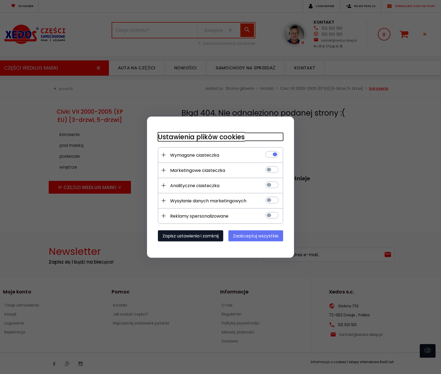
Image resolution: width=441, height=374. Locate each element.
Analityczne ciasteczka (194, 185)
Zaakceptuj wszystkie (255, 236)
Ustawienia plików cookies (201, 137)
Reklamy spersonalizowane (199, 216)
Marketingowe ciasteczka (197, 170)
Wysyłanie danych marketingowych (208, 200)
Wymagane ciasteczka (194, 155)
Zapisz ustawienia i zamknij (191, 236)
